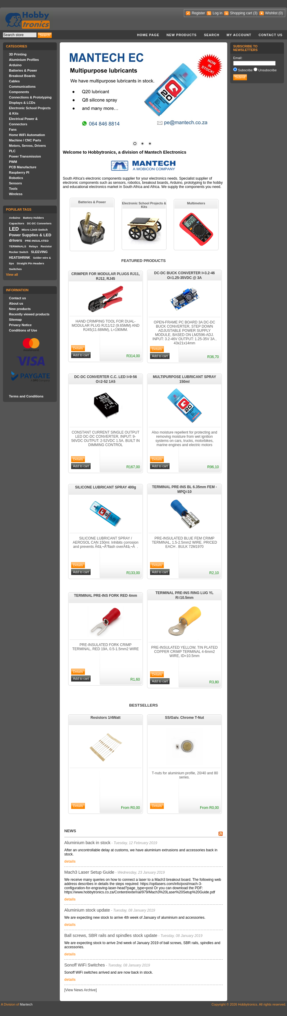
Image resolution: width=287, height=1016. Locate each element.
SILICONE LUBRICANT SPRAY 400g (105, 487)
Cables (14, 81)
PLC (12, 151)
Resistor (46, 246)
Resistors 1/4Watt (105, 718)
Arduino (15, 65)
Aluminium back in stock (87, 842)
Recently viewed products (29, 314)
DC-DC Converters (39, 223)
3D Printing (18, 54)
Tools (13, 188)
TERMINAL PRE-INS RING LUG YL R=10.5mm (184, 595)
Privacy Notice (20, 325)
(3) (255, 13)
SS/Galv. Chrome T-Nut (184, 718)
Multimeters (196, 203)
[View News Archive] (80, 990)
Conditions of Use (23, 330)
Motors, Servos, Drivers (27, 145)
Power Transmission (25, 156)
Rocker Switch (18, 252)
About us (16, 303)
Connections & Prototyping (30, 97)
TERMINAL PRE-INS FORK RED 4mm (105, 595)
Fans (13, 129)
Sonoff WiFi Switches (84, 965)
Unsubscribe (267, 70)
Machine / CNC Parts (25, 140)
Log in (217, 13)
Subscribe (245, 70)
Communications (22, 86)
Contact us (271, 35)
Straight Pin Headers (30, 263)
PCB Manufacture (22, 167)
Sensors (15, 183)
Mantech (26, 1004)
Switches (15, 269)
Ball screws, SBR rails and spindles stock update (110, 935)
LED (14, 229)
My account (239, 35)
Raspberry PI (19, 172)
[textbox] (19, 35)
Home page (148, 35)
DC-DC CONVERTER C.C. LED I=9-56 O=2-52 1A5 (105, 379)
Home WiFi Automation (27, 135)
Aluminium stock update (87, 910)
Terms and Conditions (26, 396)
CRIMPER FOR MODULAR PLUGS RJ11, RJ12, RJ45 (105, 276)
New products (182, 35)
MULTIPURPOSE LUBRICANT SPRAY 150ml (184, 379)
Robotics (16, 178)
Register (198, 13)
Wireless (15, 194)
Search (211, 35)
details (70, 861)
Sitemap (15, 319)
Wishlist (271, 13)
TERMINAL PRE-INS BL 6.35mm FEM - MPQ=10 (184, 489)
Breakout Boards (22, 76)
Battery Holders (33, 217)
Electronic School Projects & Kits (144, 205)
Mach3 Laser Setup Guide (89, 872)
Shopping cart (241, 13)
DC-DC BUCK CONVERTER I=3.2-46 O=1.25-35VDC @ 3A (184, 275)
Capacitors (16, 223)
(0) (280, 13)
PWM (13, 162)
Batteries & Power (23, 70)
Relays (33, 246)
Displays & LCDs (22, 102)
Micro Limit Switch (35, 229)
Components (19, 92)
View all (12, 274)
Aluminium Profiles (24, 59)
